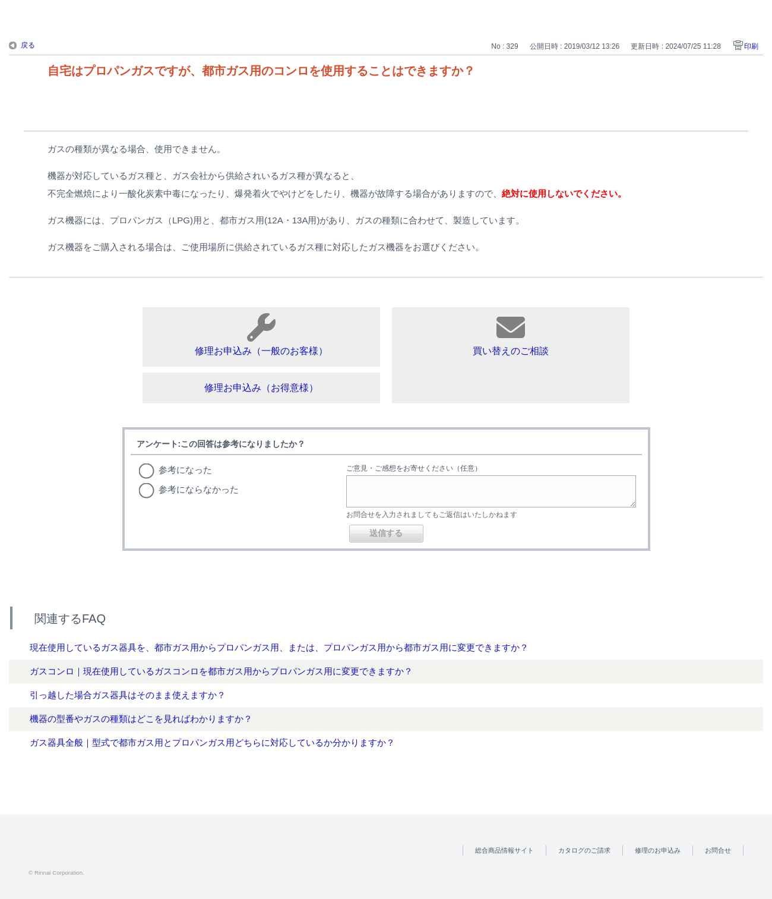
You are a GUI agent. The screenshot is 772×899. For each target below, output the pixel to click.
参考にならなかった (199, 489)
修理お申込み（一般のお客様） (261, 334)
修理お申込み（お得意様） (261, 388)
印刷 (751, 46)
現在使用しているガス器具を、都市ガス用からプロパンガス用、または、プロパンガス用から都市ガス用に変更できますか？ (279, 647)
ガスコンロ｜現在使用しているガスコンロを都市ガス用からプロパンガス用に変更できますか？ (221, 671)
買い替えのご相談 (511, 334)
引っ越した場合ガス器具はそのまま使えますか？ (128, 695)
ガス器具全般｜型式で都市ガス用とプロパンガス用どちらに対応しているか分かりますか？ (212, 742)
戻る (28, 45)
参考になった (185, 470)
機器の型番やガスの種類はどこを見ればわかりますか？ (141, 719)
